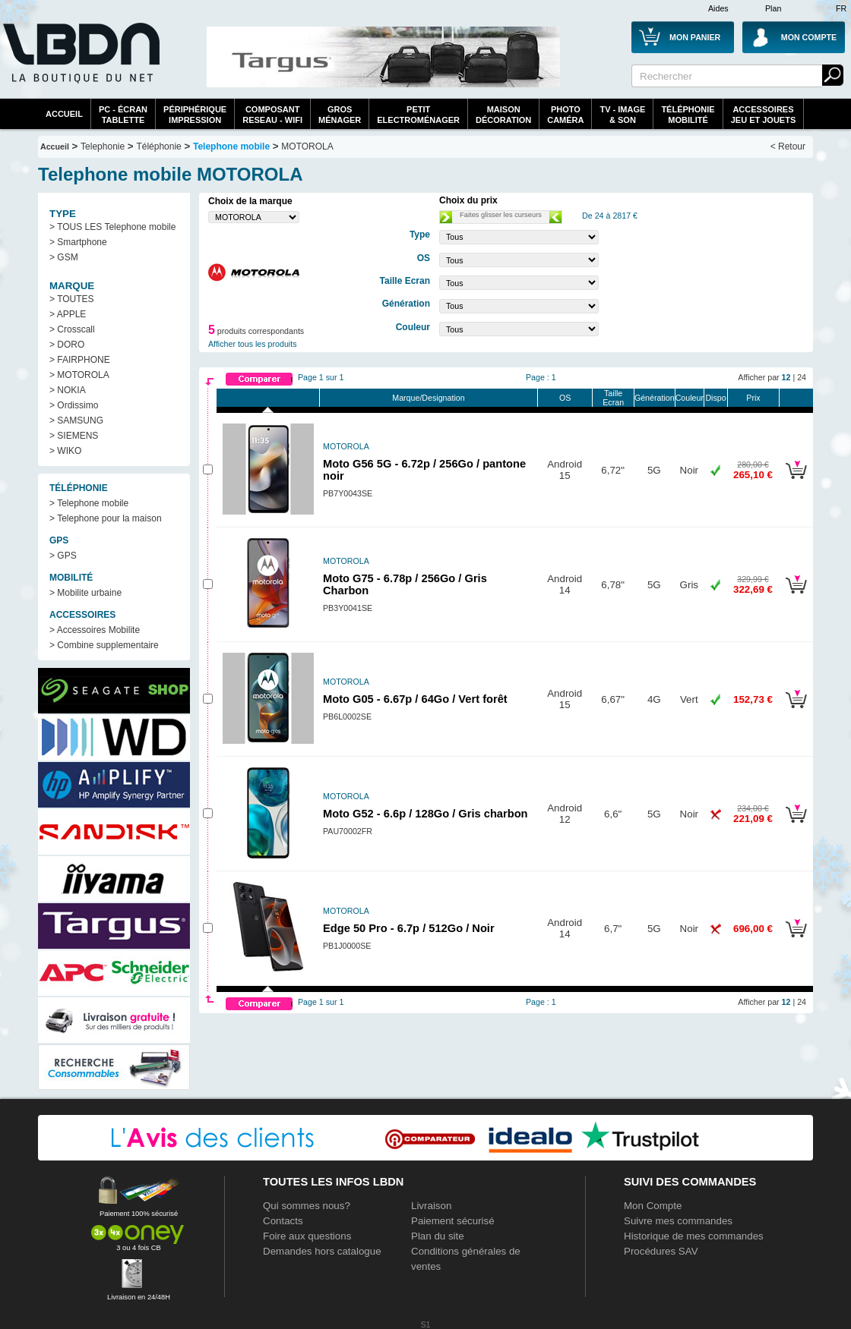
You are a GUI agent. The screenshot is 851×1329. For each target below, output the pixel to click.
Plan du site (437, 1236)
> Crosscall (72, 329)
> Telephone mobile (88, 503)
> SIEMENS (73, 435)
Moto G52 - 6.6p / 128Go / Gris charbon (425, 814)
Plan (773, 8)
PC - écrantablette (123, 114)
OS (565, 397)
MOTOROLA (307, 146)
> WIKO (65, 451)
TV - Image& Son (622, 114)
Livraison (431, 1205)
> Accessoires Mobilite (94, 630)
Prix (753, 397)
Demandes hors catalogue (322, 1251)
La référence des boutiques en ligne (80, 62)
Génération (654, 397)
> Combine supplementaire (104, 645)
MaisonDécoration (503, 114)
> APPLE (67, 314)
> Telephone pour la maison (105, 518)
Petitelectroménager (418, 114)
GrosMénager (339, 114)
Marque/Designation (428, 397)
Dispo (715, 397)
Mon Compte (653, 1205)
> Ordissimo (73, 405)
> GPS (63, 555)
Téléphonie (158, 146)
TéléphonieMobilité (687, 114)
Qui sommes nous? (306, 1205)
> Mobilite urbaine (85, 592)
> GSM (63, 257)
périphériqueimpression (194, 114)
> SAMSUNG (76, 420)
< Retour (787, 146)
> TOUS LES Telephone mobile (112, 227)
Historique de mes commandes (694, 1236)
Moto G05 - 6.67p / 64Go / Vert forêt (415, 699)
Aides (718, 8)
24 (801, 377)
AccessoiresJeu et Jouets (763, 114)
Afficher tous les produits (252, 343)
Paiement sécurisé (453, 1221)
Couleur (689, 397)
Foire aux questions (307, 1236)
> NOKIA (67, 390)
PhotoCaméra (565, 114)
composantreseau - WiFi (272, 114)
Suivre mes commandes (678, 1221)
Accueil (64, 113)
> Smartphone (78, 242)
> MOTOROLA (79, 375)
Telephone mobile (231, 146)
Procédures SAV (661, 1251)
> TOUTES (71, 299)
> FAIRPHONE (79, 359)
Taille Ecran (613, 398)
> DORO (66, 344)
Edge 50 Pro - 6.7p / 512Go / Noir (409, 928)
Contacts (283, 1221)
